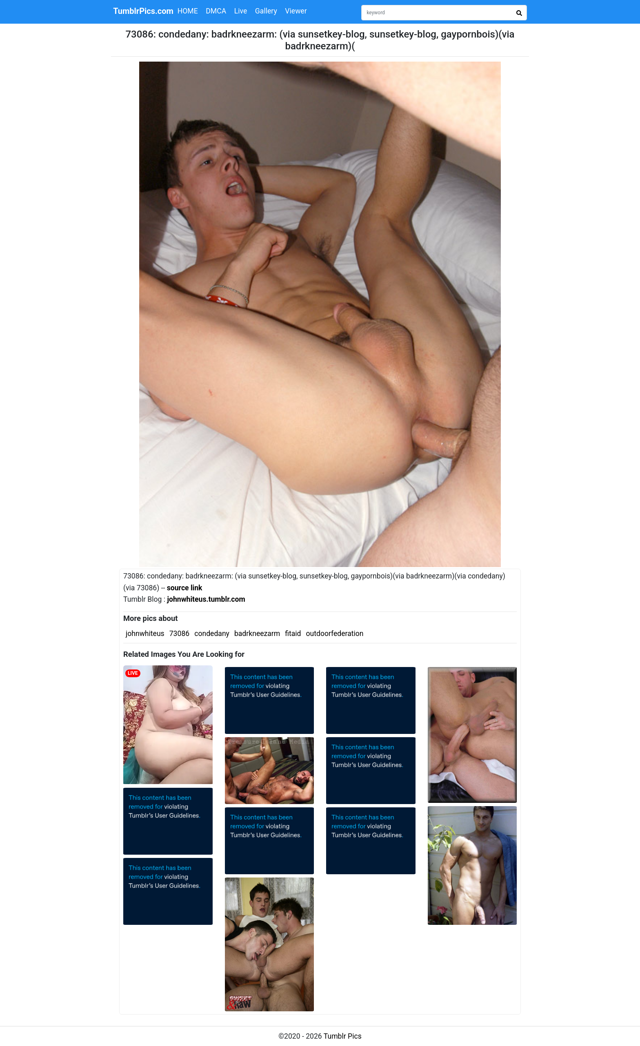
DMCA (216, 11)
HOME (188, 11)
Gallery (266, 11)
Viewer (296, 11)
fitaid (293, 633)
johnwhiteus (145, 633)
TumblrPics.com (143, 11)
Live (240, 11)
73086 (179, 633)
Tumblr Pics (343, 1036)
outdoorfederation (335, 633)
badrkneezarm (257, 633)
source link (184, 588)
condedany (211, 633)
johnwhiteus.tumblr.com (206, 599)
